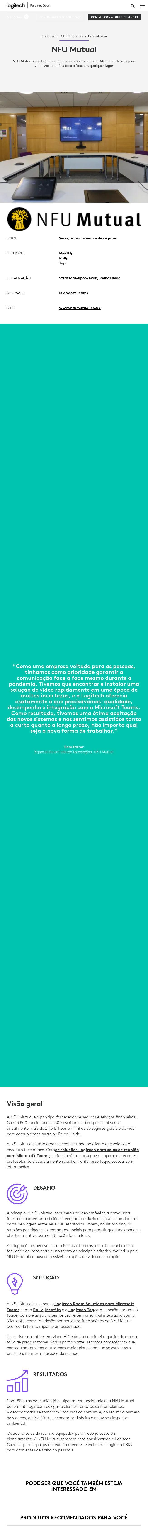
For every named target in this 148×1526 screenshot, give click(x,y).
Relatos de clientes (71, 36)
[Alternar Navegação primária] (142, 5)
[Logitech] (30, 5)
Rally (38, 1309)
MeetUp (53, 1309)
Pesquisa (133, 5)
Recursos (49, 36)
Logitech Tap (81, 1309)
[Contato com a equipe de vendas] (114, 17)
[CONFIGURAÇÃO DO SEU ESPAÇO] (60, 17)
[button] (18, 17)
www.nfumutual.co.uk (80, 307)
